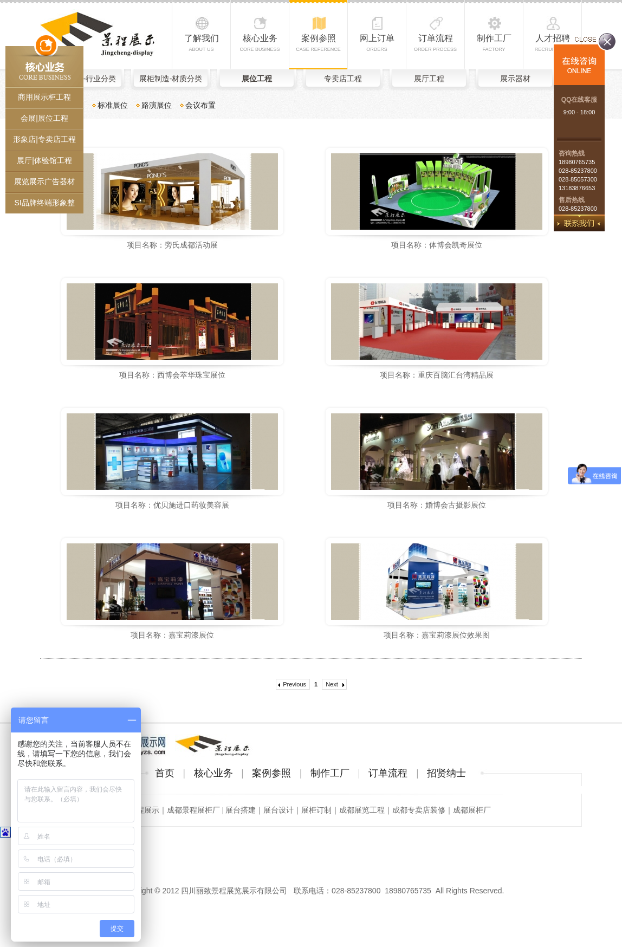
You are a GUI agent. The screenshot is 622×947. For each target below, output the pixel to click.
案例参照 (318, 43)
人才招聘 (553, 43)
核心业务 (259, 43)
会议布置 (200, 105)
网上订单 (377, 43)
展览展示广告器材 (44, 181)
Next (332, 684)
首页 (164, 773)
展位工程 (257, 78)
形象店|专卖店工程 (44, 139)
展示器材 (515, 78)
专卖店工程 (343, 78)
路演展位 (156, 105)
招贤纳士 (446, 773)
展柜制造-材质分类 (171, 78)
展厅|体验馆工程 (44, 160)
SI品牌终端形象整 (44, 202)
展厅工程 (429, 78)
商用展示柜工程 (44, 97)
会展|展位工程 (44, 118)
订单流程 (435, 43)
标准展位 (113, 105)
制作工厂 (494, 43)
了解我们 (201, 43)
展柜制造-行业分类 (84, 78)
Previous (294, 684)
